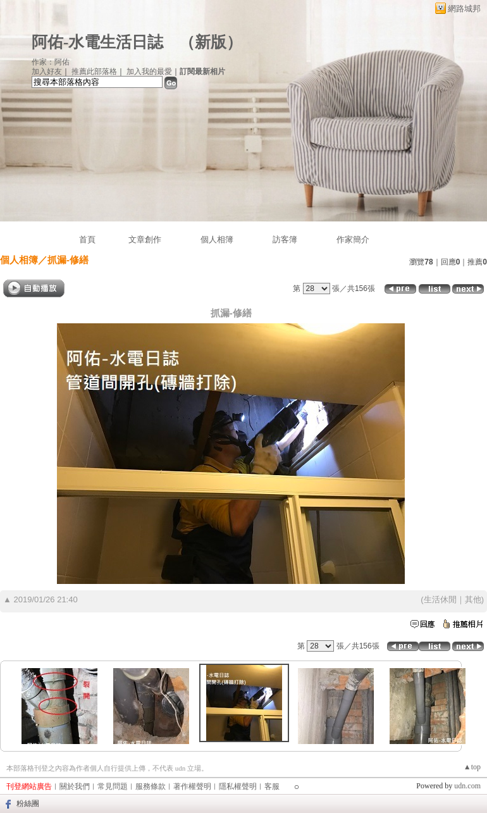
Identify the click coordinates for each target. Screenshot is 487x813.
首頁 (87, 239)
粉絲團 (27, 803)
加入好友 (47, 71)
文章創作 (144, 239)
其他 (473, 599)
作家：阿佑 (51, 62)
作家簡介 (352, 239)
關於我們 (74, 786)
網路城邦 (464, 8)
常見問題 (112, 786)
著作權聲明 (192, 786)
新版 (210, 42)
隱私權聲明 (238, 786)
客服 (272, 786)
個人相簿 (216, 239)
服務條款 (150, 786)
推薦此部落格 (94, 71)
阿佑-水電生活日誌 (97, 42)
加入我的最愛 (149, 71)
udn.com (467, 785)
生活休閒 (440, 599)
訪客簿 (285, 239)
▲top (472, 766)
